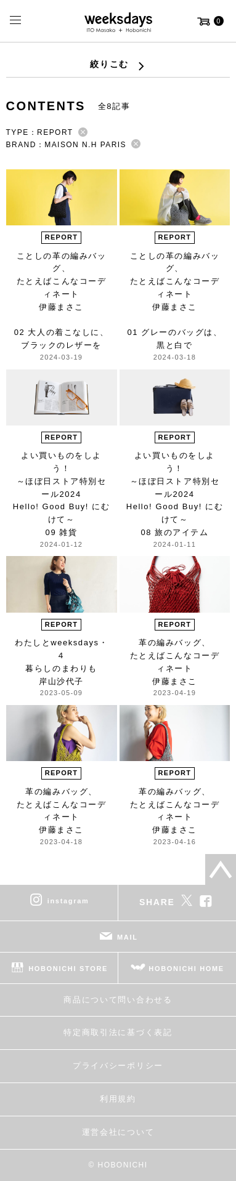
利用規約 (118, 1098)
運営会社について (118, 1132)
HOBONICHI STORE (68, 968)
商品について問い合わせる (117, 999)
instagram (68, 901)
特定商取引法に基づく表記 (117, 1032)
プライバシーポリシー (118, 1065)
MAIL (127, 937)
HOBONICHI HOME (186, 968)
